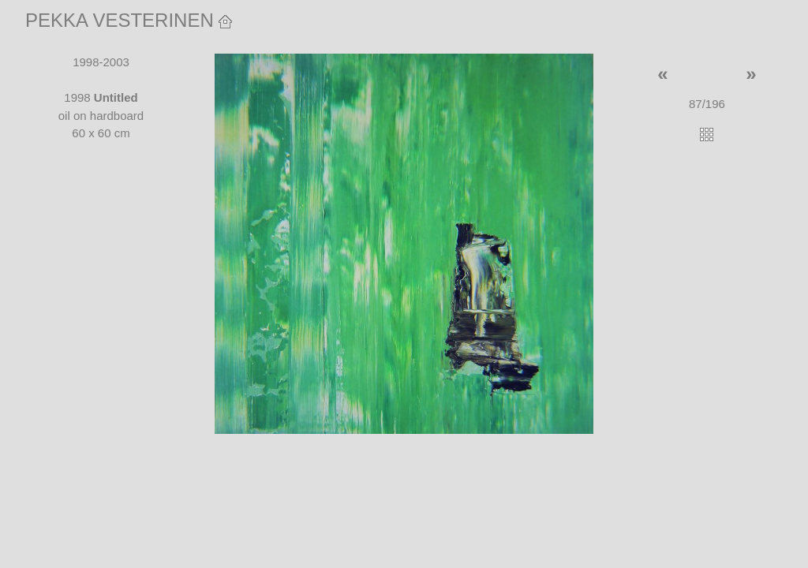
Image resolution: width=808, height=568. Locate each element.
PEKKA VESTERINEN (128, 20)
